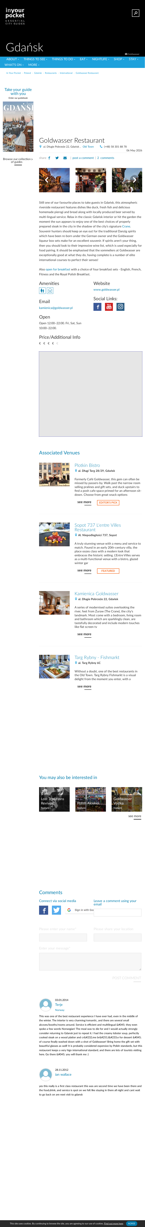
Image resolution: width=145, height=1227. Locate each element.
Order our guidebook (18, 98)
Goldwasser (133, 54)
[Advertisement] (102, 104)
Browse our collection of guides (17, 160)
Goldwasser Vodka (122, 801)
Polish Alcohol (88, 803)
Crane (126, 226)
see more (84, 502)
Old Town (88, 146)
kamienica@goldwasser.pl (56, 307)
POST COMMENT (126, 981)
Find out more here (113, 1223)
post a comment (83, 157)
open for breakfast (58, 269)
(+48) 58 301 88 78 (115, 146)
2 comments (105, 157)
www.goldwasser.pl (106, 289)
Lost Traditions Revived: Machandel (52, 801)
